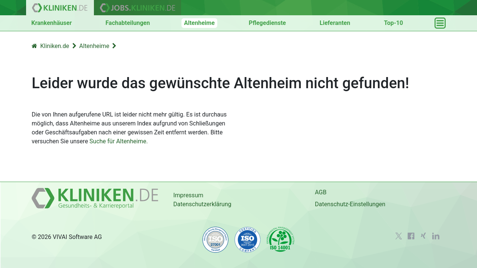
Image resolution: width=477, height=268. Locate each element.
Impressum (188, 195)
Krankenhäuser (51, 22)
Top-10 (393, 22)
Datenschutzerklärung (202, 204)
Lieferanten (335, 22)
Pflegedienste (267, 22)
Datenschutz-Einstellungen (350, 204)
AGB (320, 192)
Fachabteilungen (127, 22)
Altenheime (199, 22)
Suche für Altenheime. (118, 141)
